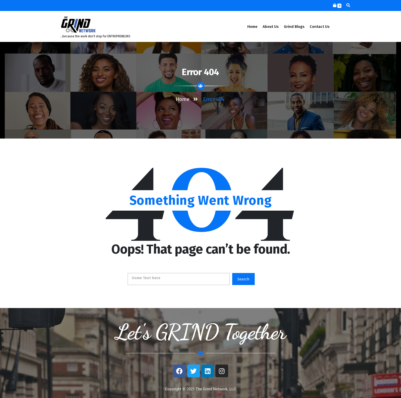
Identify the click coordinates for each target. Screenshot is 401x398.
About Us (270, 27)
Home (252, 27)
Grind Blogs (294, 27)
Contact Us (320, 27)
